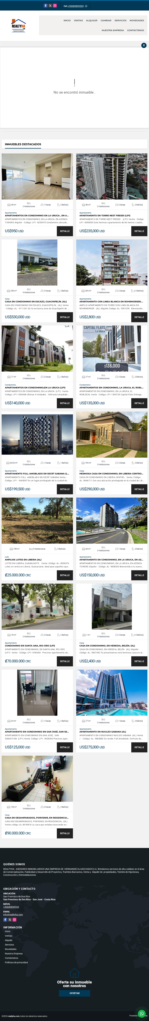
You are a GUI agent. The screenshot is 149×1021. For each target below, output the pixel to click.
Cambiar (106, 20)
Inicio (67, 20)
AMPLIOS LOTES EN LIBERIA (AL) (23, 559)
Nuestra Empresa (113, 30)
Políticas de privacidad (16, 962)
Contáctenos (135, 30)
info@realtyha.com (13, 914)
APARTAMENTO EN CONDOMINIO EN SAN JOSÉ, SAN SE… (37, 732)
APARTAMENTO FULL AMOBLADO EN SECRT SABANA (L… (37, 473)
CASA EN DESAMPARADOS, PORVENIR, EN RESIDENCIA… (37, 818)
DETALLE (65, 231)
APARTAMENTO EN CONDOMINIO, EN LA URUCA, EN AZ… (111, 559)
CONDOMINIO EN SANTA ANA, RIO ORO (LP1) (30, 645)
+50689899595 (76, 6)
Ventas (78, 20)
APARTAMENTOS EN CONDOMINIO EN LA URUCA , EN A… (37, 215)
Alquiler (91, 20)
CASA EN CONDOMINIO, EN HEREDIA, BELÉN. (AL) (107, 645)
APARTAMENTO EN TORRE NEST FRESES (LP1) (105, 215)
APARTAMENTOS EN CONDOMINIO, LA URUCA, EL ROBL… (112, 387)
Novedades (137, 20)
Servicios (120, 20)
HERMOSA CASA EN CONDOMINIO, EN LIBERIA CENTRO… (111, 473)
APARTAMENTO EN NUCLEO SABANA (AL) (103, 732)
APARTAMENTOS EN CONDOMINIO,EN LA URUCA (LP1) (35, 387)
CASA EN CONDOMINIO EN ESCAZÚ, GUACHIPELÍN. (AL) (36, 301)
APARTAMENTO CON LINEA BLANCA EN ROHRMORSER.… (111, 301)
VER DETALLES (37, 176)
